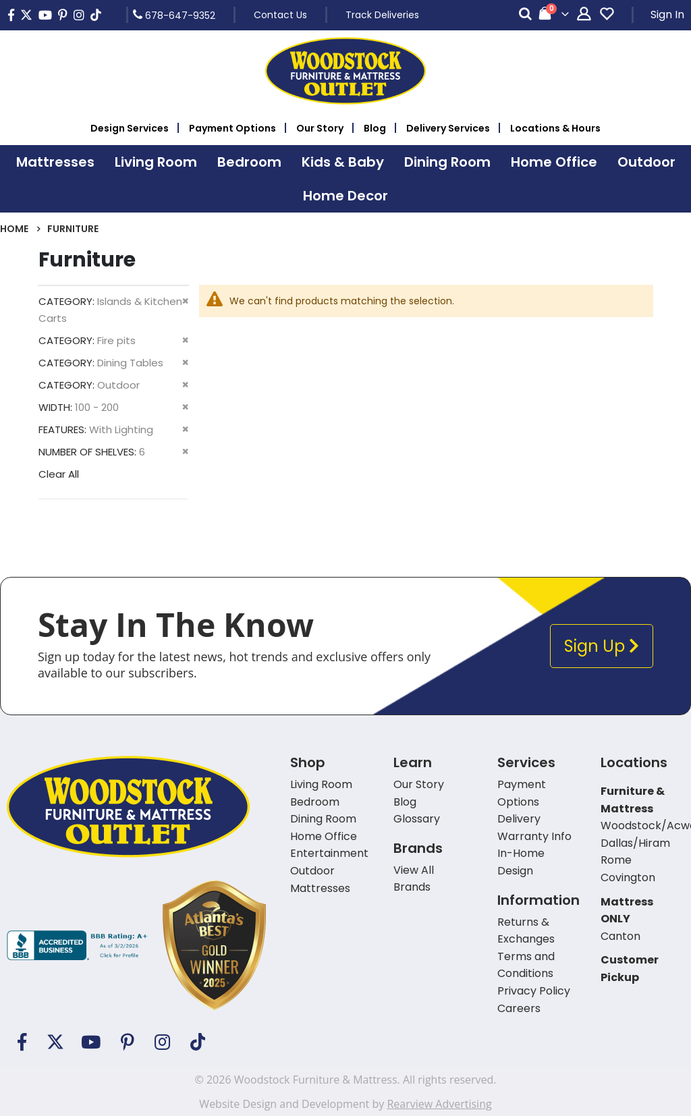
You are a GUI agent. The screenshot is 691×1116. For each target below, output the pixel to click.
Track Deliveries (382, 15)
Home (14, 228)
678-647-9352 (174, 15)
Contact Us (280, 15)
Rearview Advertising (439, 1103)
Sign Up (601, 646)
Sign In (667, 14)
